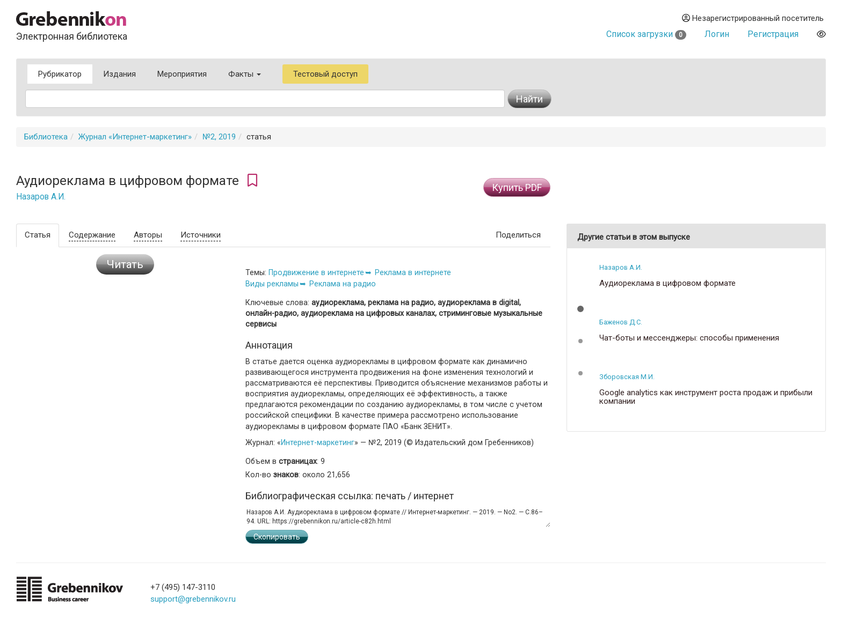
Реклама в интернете (413, 272)
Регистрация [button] (773, 34)
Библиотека (46, 137)
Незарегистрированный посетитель (753, 18)
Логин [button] (717, 34)
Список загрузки (646, 34)
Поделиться (518, 235)
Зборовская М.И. (627, 377)
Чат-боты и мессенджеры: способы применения (689, 338)
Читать (125, 264)
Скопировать (276, 537)
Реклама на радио (342, 283)
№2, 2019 (219, 137)
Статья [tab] (37, 235)
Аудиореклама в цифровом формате (667, 283)
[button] (580, 309)
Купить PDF (517, 187)
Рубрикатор (60, 74)
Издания (119, 74)
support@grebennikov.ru (193, 599)
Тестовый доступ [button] (325, 74)
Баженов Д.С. (620, 322)
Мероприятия (182, 74)
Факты (244, 74)
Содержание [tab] (92, 235)
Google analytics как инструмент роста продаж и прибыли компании (705, 397)
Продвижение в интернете (316, 272)
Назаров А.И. (41, 197)
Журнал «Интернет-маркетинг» (135, 137)
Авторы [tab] (148, 235)
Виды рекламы (272, 283)
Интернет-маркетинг (317, 442)
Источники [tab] (200, 235)
